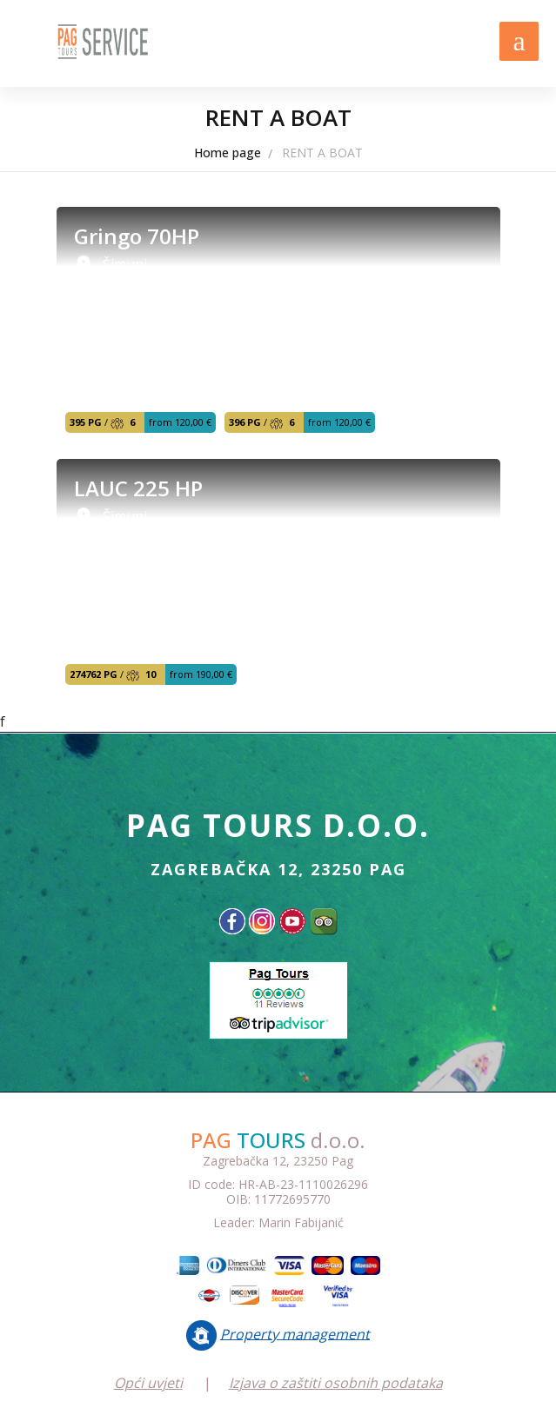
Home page (227, 152)
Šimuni (125, 264)
